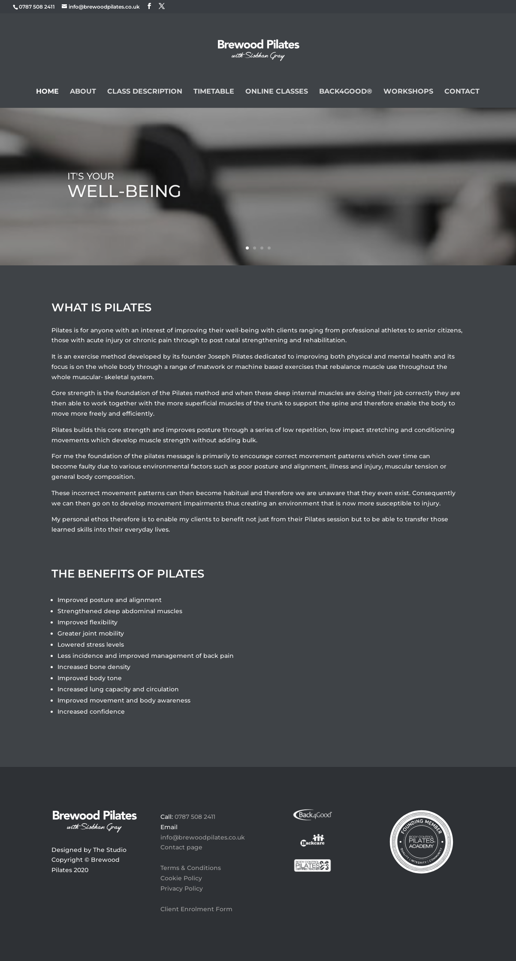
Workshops (408, 91)
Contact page (181, 847)
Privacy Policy (181, 888)
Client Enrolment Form (196, 909)
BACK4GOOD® (345, 91)
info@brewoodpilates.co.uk (202, 837)
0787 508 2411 (195, 817)
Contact (462, 91)
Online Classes (276, 91)
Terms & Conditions (190, 868)
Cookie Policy (181, 878)
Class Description (144, 91)
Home (47, 91)
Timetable (213, 91)
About (83, 91)
